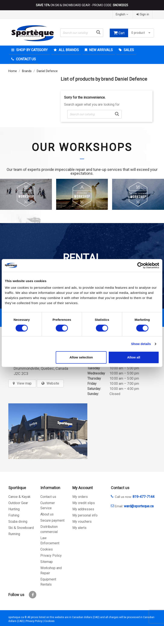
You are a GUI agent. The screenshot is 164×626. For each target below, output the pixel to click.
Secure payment (52, 520)
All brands (68, 50)
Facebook (32, 594)
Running (14, 534)
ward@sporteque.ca (139, 506)
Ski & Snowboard (21, 528)
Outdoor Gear (18, 503)
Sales (128, 50)
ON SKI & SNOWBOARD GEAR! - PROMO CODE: (82, 5)
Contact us (48, 497)
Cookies (46, 549)
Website (53, 383)
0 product (141, 33)
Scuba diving (17, 521)
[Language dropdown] (122, 14)
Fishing (13, 515)
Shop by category (31, 50)
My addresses (83, 509)
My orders (80, 497)
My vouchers (82, 521)
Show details (141, 344)
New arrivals (100, 50)
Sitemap (46, 562)
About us (47, 514)
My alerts (79, 528)
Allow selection (81, 357)
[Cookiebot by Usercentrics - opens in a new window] (140, 265)
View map (24, 383)
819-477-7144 (143, 497)
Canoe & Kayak (19, 497)
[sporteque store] (47, 431)
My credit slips (83, 503)
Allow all (133, 357)
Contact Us (25, 59)
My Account (82, 487)
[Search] (81, 32)
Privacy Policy (51, 555)
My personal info (85, 515)
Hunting (14, 509)
